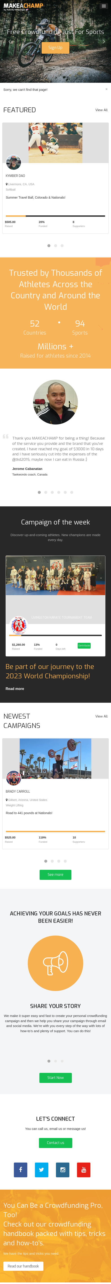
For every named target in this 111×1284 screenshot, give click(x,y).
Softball (10, 189)
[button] (8, 41)
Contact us (55, 1144)
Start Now (55, 1079)
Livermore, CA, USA (20, 184)
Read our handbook (23, 1268)
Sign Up (55, 47)
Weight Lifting (14, 807)
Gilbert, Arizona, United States (26, 801)
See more (55, 876)
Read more (15, 690)
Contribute (83, 647)
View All (101, 110)
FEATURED (19, 110)
